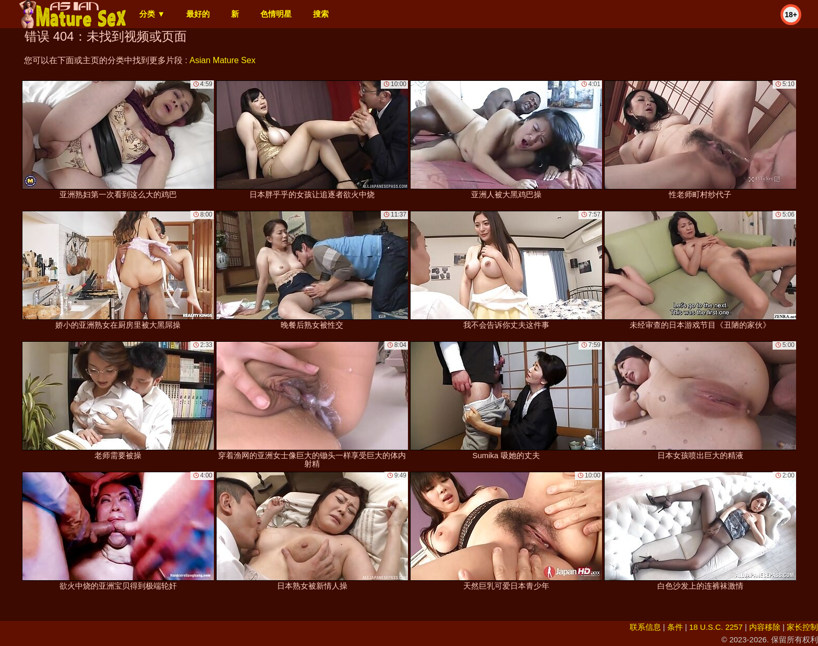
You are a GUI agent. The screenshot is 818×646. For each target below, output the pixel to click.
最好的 (198, 13)
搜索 (321, 13)
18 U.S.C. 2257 (716, 627)
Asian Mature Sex (222, 60)
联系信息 (645, 627)
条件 (675, 627)
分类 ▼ (152, 13)
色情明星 (276, 13)
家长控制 (802, 627)
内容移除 (764, 627)
